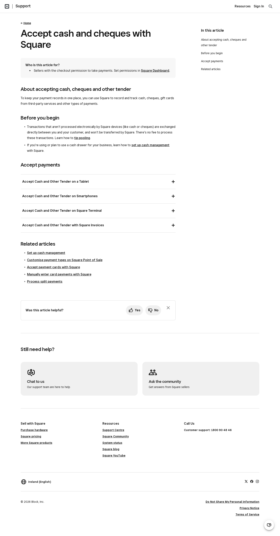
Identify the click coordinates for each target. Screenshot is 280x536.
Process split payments (44, 281)
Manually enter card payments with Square (59, 274)
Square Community (115, 436)
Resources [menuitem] (243, 6)
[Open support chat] (269, 525)
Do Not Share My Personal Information (232, 501)
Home (27, 23)
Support (23, 6)
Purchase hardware (34, 430)
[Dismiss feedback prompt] (168, 307)
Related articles (211, 69)
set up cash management (150, 145)
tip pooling (82, 138)
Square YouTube (113, 455)
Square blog (110, 449)
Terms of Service (247, 514)
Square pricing (31, 436)
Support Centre (113, 430)
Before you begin (212, 53)
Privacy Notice (249, 508)
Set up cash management (46, 253)
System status (112, 442)
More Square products (36, 442)
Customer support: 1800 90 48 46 (208, 430)
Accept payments (212, 61)
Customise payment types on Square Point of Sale (64, 260)
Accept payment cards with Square (53, 267)
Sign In (259, 6)
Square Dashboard (155, 71)
